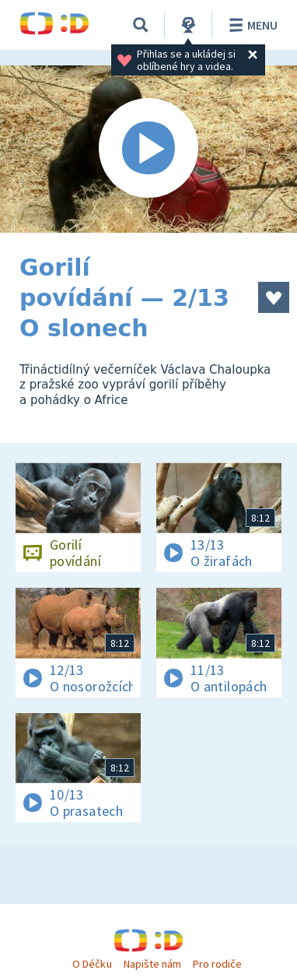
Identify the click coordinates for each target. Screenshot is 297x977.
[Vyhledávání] (140, 25)
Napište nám (152, 964)
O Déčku (91, 964)
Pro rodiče (217, 964)
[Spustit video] (148, 149)
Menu (251, 25)
